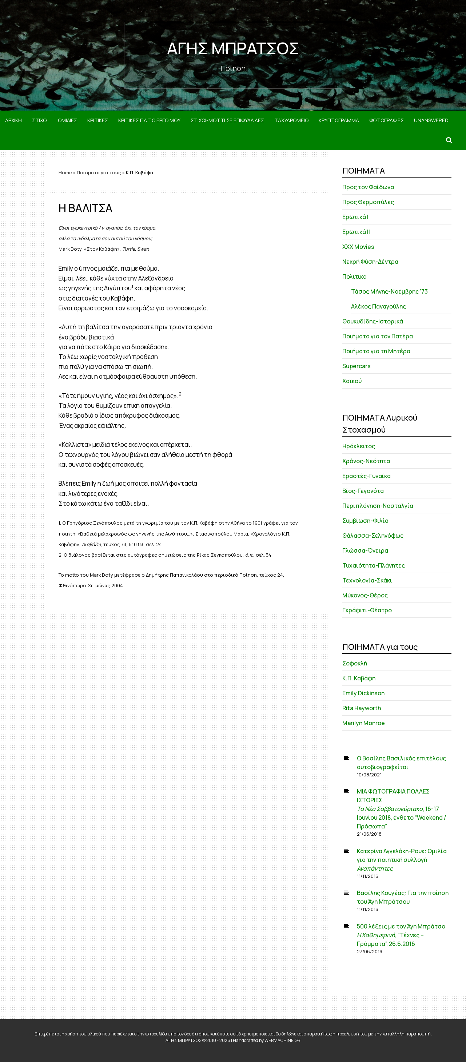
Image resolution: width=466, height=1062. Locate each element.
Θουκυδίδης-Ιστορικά (372, 321)
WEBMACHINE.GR (282, 1040)
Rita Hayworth (361, 708)
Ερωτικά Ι (355, 217)
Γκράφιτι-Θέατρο (367, 610)
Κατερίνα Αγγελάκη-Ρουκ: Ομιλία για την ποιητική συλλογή (402, 859)
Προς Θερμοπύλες (368, 202)
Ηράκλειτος (358, 446)
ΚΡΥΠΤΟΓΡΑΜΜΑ (339, 120)
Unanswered (431, 120)
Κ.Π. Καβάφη (358, 678)
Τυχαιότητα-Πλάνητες (373, 565)
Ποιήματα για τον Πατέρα (377, 336)
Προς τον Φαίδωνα (368, 187)
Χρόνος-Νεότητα (366, 461)
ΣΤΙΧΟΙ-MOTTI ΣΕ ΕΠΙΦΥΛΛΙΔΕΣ (227, 120)
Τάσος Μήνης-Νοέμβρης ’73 (389, 291)
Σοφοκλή (354, 663)
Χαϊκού (352, 381)
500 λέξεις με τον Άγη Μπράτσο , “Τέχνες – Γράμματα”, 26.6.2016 (401, 935)
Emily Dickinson (363, 693)
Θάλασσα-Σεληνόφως (372, 536)
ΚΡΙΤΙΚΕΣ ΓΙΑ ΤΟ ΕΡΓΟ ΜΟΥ (149, 120)
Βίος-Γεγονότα (363, 491)
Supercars (356, 366)
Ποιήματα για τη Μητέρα (376, 351)
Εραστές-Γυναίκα (366, 476)
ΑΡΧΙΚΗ (13, 120)
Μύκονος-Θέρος (365, 595)
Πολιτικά (354, 277)
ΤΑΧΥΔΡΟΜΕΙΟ (291, 120)
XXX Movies (358, 247)
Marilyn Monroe (363, 723)
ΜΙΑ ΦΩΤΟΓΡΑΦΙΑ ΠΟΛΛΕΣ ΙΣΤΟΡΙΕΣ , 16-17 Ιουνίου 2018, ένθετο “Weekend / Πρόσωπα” (401, 808)
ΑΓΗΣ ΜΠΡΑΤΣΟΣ (233, 48)
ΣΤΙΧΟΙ (40, 120)
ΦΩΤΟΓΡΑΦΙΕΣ (386, 120)
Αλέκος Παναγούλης (378, 306)
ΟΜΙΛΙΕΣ (67, 120)
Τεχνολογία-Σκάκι (367, 580)
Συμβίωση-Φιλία (365, 521)
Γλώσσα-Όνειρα (365, 550)
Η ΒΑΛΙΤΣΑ (85, 207)
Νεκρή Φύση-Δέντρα (370, 262)
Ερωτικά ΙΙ (356, 232)
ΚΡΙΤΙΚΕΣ (97, 120)
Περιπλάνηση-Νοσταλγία (377, 506)
